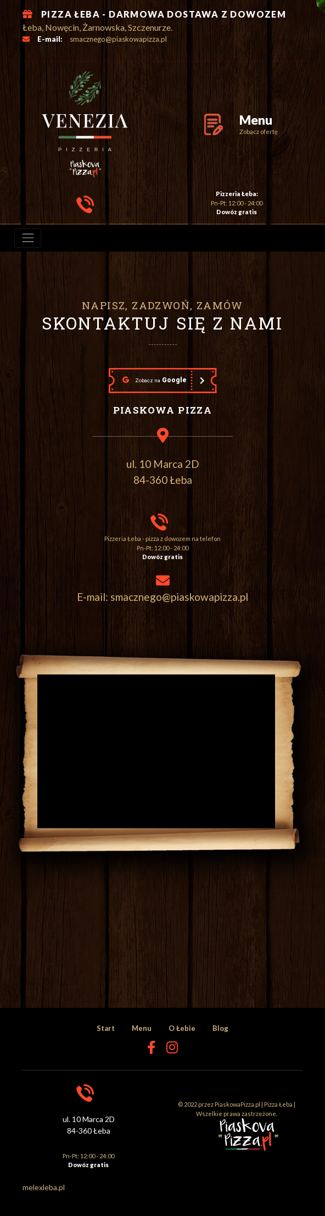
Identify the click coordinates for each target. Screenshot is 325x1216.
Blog (220, 1028)
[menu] (27, 238)
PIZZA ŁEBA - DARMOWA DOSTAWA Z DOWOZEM (163, 14)
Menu (142, 1028)
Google (154, 380)
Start (106, 1028)
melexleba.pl (44, 1187)
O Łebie (182, 1028)
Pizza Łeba (278, 1104)
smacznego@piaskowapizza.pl (118, 39)
